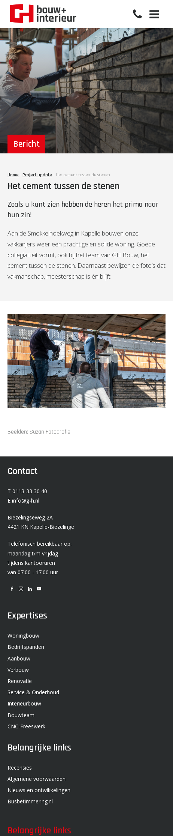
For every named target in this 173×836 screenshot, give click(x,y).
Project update (37, 175)
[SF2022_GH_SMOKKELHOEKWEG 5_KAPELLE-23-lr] (86, 406)
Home (13, 175)
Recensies (19, 767)
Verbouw (18, 669)
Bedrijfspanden (25, 646)
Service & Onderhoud (33, 692)
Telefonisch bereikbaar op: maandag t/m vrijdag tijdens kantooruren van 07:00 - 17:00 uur (39, 558)
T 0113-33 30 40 (27, 491)
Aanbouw (18, 658)
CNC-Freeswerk (26, 726)
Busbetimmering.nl (30, 801)
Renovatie (19, 680)
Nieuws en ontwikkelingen (38, 790)
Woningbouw (23, 635)
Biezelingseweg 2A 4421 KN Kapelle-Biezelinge (40, 522)
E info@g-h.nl (23, 500)
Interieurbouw (24, 703)
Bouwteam (20, 715)
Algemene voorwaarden (36, 778)
